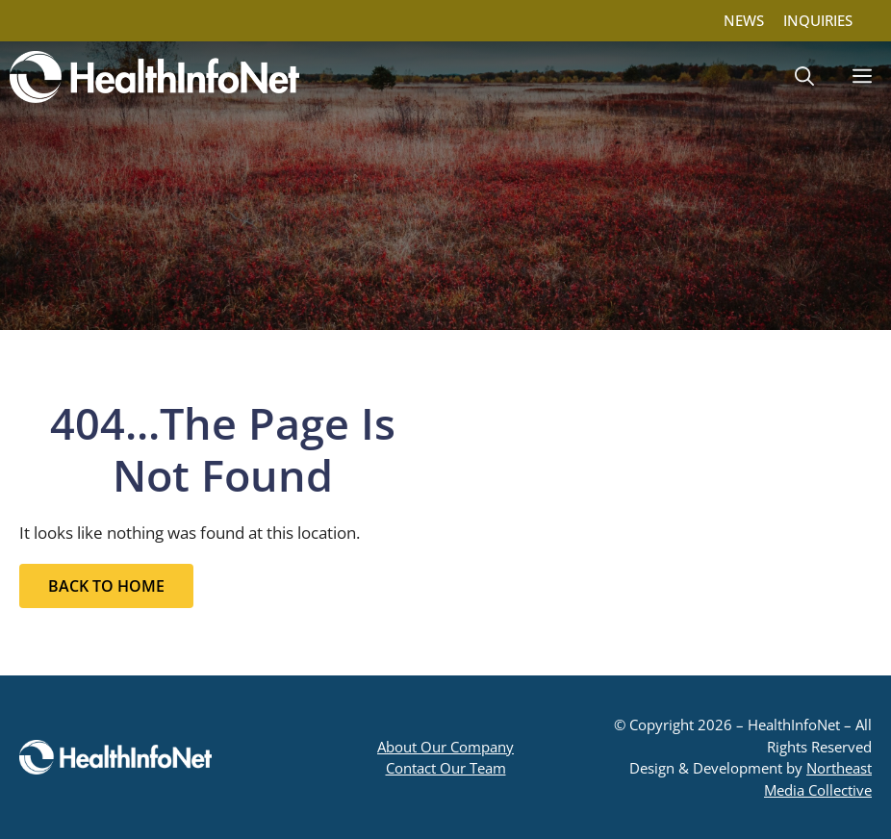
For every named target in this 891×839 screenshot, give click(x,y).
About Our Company (445, 746)
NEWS (744, 20)
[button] (804, 77)
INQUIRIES (818, 20)
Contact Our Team (446, 767)
